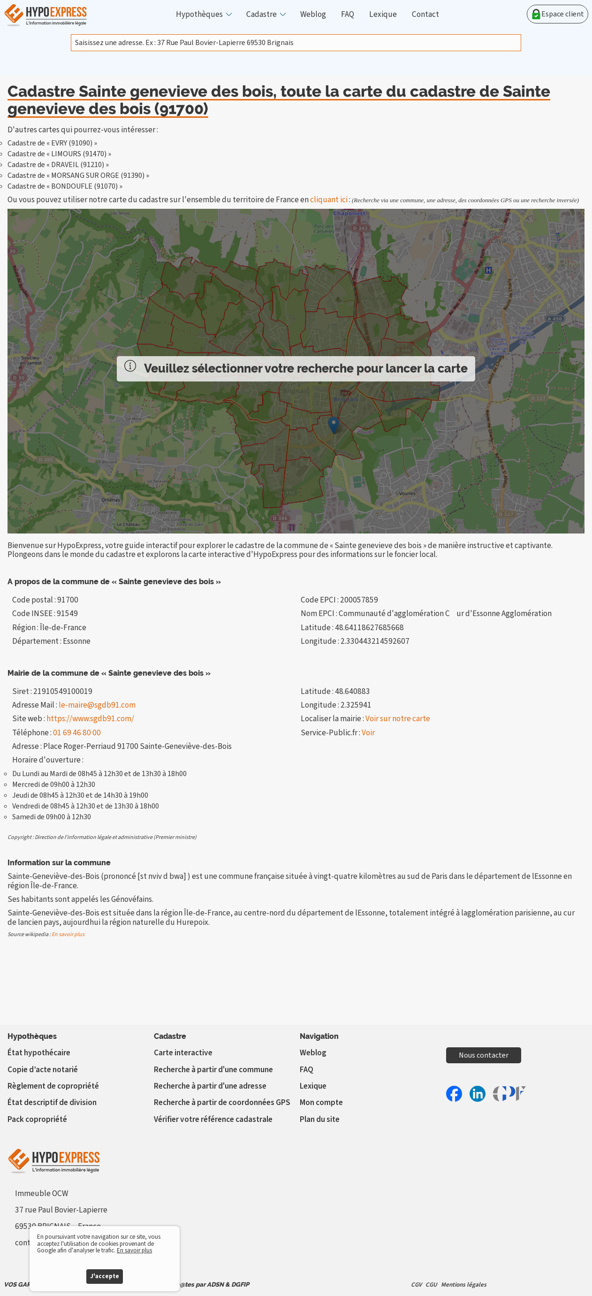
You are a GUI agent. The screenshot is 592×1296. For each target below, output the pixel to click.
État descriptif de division (52, 1102)
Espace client (557, 14)
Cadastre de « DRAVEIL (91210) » (58, 165)
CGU (431, 1285)
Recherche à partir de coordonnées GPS (222, 1102)
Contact (425, 14)
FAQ (347, 14)
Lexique (383, 14)
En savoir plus (68, 934)
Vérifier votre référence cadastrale (213, 1119)
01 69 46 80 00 (77, 733)
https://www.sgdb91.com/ (90, 718)
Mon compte (321, 1102)
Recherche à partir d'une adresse (210, 1086)
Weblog (313, 14)
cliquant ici (329, 200)
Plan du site (320, 1119)
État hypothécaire (39, 1053)
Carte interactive (183, 1053)
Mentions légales (463, 1285)
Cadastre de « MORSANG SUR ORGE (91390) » (78, 175)
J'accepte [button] (104, 1276)
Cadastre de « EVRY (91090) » (52, 143)
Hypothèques (199, 14)
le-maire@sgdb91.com (97, 705)
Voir (368, 733)
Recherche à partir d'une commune (213, 1069)
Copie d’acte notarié (43, 1069)
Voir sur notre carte (397, 718)
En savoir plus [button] (134, 1250)
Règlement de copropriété (53, 1086)
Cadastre (261, 14)
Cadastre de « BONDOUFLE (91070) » (65, 186)
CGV (416, 1285)
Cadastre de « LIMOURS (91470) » (59, 154)
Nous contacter (484, 1055)
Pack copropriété (37, 1119)
